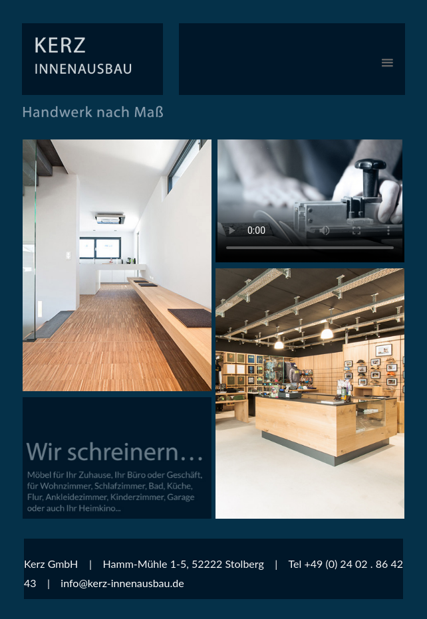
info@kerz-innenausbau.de (122, 582)
